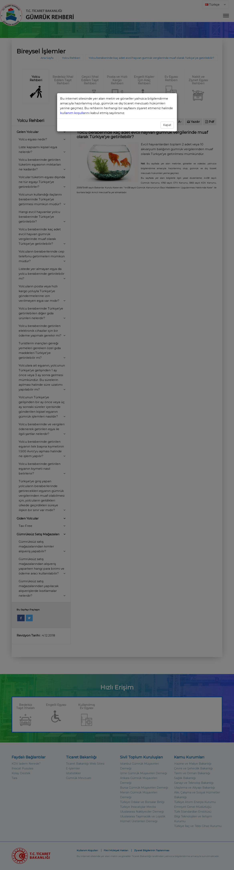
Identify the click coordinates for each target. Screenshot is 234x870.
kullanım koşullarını (75, 113)
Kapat (167, 125)
